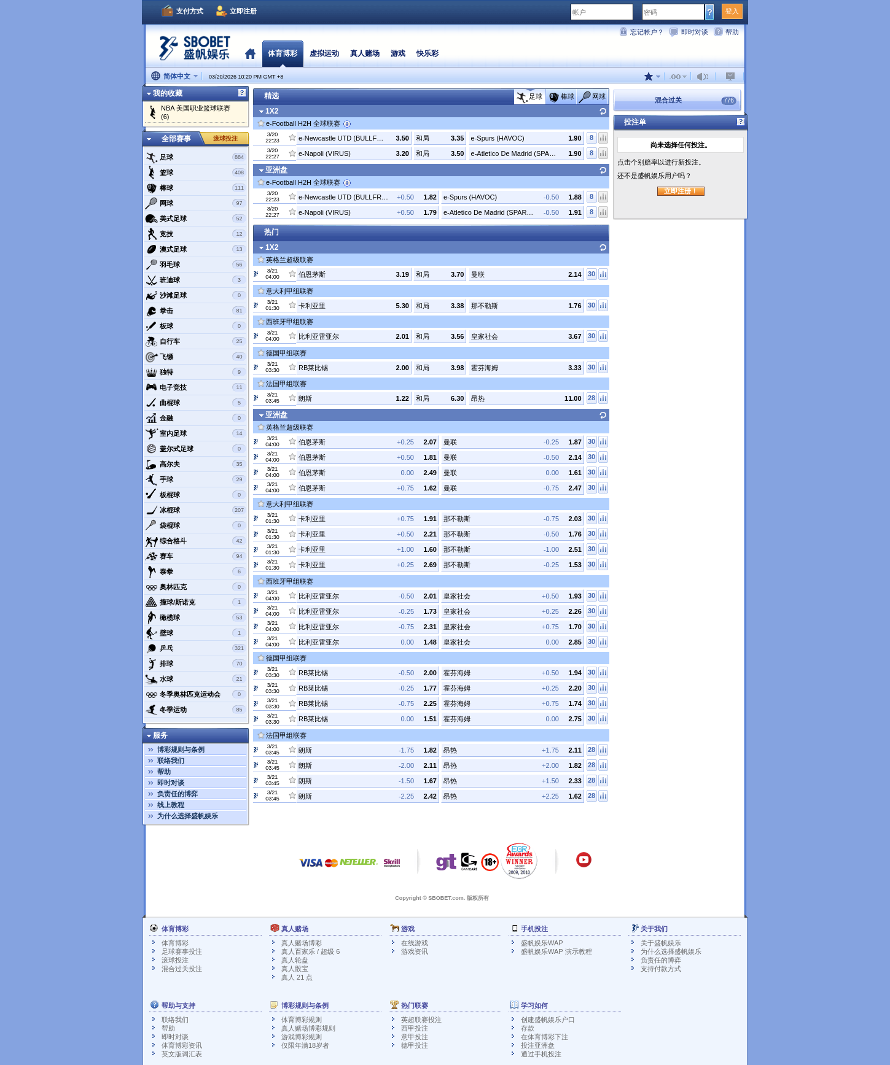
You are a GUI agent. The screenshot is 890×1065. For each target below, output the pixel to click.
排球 (195, 663)
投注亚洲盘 (538, 1045)
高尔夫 (195, 464)
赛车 (195, 556)
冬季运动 (195, 709)
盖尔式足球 (195, 448)
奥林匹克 (195, 587)
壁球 (195, 633)
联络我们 (170, 760)
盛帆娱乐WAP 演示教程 (556, 951)
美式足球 (195, 218)
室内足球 (195, 433)
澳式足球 (195, 249)
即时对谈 (694, 32)
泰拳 (195, 571)
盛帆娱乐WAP (542, 943)
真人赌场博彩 (301, 943)
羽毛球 (195, 264)
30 (591, 273)
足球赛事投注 (182, 951)
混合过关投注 (182, 968)
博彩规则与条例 (181, 749)
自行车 (195, 341)
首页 (250, 53)
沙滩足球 (195, 295)
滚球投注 (225, 138)
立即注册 (243, 11)
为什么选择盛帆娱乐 (187, 815)
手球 (195, 479)
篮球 (195, 172)
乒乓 (195, 648)
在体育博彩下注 (544, 1036)
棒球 (195, 188)
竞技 (195, 234)
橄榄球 (195, 617)
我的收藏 (167, 93)
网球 (195, 203)
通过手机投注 (541, 1054)
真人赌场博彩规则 (308, 1028)
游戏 (398, 53)
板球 (195, 326)
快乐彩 (427, 53)
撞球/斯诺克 (195, 602)
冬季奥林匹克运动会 (195, 694)
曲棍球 (195, 402)
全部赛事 (176, 138)
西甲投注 (414, 1028)
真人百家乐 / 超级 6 (310, 951)
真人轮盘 (294, 960)
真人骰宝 (294, 968)
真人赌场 (365, 53)
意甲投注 (414, 1036)
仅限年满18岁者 (305, 1045)
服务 (160, 735)
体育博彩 (282, 53)
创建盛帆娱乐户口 (548, 1019)
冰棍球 (195, 510)
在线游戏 (414, 943)
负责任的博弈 (177, 793)
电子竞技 (195, 387)
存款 (527, 1028)
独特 (195, 372)
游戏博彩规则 (301, 1036)
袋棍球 (195, 525)
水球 (195, 679)
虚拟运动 (324, 53)
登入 (732, 11)
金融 (195, 418)
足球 (195, 157)
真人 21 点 (297, 977)
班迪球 (195, 280)
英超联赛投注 (421, 1019)
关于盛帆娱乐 (661, 943)
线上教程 (170, 804)
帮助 (732, 32)
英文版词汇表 (182, 1054)
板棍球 (195, 495)
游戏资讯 (414, 951)
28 (591, 397)
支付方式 (189, 11)
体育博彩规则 (301, 1019)
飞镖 (195, 356)
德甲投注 (414, 1045)
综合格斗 (195, 541)
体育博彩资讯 (182, 1045)
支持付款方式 (661, 968)
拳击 (195, 310)
